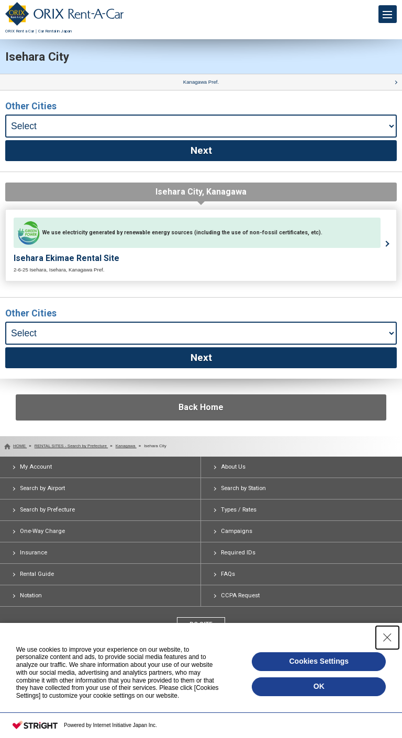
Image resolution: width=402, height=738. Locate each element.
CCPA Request (240, 595)
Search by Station (243, 488)
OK (319, 686)
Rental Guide (37, 574)
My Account (36, 466)
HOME (20, 446)
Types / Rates (238, 509)
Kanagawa (126, 446)
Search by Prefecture (47, 509)
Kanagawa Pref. (201, 82)
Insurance (33, 552)
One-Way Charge (42, 531)
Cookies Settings (319, 661)
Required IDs (238, 552)
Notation (31, 595)
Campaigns (236, 531)
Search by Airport (42, 488)
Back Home (201, 407)
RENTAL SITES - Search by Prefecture (71, 446)
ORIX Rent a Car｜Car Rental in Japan (64, 28)
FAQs (228, 574)
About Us (233, 466)
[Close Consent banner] (387, 637)
